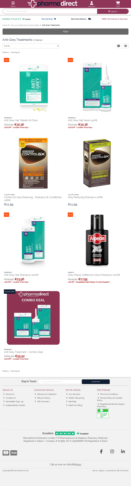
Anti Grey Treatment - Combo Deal (23, 352)
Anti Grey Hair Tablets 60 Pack (21, 120)
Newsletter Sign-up (13, 401)
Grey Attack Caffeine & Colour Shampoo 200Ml (94, 275)
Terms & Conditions (108, 394)
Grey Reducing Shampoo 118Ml (85, 197)
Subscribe (96, 382)
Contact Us (9, 398)
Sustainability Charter (14, 405)
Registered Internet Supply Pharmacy (111, 405)
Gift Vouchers (42, 401)
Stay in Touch (28, 381)
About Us (8, 394)
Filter (65, 31)
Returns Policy (42, 398)
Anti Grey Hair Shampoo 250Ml (21, 275)
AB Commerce (122, 471)
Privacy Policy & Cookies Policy (109, 399)
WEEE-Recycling (75, 398)
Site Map (71, 401)
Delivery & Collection (45, 394)
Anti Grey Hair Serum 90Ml (82, 120)
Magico (101, 471)
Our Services (73, 394)
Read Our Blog (74, 405)
